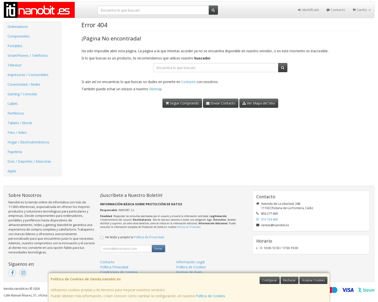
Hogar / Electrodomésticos (28, 142)
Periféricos (15, 113)
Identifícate (308, 9)
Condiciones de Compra (118, 272)
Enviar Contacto (220, 103)
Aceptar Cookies (313, 280)
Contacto (335, 9)
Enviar (158, 248)
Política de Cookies (210, 296)
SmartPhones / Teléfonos (27, 55)
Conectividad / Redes (23, 84)
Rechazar (289, 280)
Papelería (14, 151)
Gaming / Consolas (22, 94)
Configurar (269, 280)
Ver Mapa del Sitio (259, 103)
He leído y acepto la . (135, 237)
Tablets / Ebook (19, 123)
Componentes (18, 36)
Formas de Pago (189, 272)
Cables (12, 103)
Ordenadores (17, 26)
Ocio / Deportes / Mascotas (29, 161)
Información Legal (190, 262)
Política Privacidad (114, 267)
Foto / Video (17, 132)
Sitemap (155, 89)
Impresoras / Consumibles (27, 74)
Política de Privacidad (189, 227)
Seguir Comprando (182, 103)
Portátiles (14, 46)
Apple (11, 171)
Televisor (14, 65)
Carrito (361, 9)
